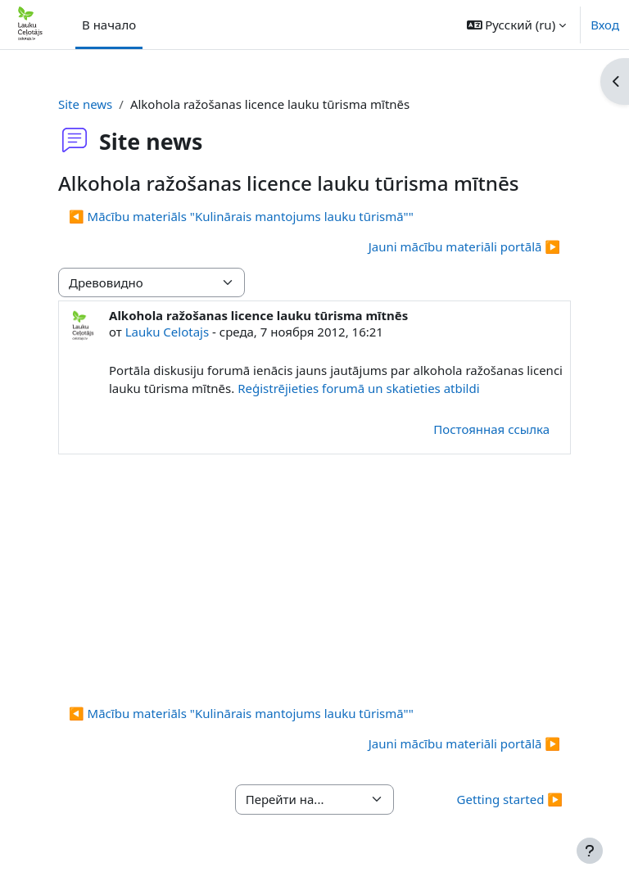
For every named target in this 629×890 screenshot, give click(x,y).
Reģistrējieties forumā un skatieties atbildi (360, 388)
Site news (85, 104)
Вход (605, 24)
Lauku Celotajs (167, 331)
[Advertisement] (314, 577)
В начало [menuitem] (109, 24)
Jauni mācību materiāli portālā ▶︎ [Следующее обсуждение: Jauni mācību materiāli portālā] (464, 246)
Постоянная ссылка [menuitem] (491, 429)
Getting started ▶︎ (510, 799)
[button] (516, 24)
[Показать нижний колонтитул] (590, 851)
